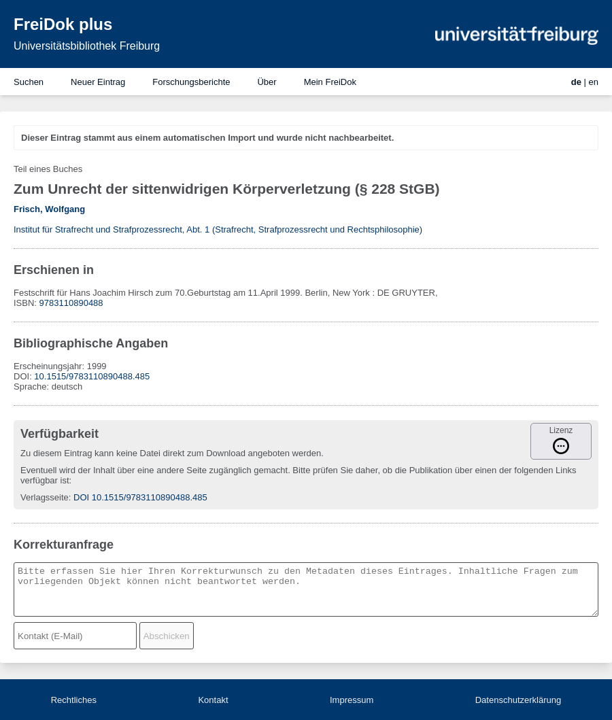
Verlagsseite (44, 497)
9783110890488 (71, 303)
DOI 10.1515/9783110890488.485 (140, 497)
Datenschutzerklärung (518, 700)
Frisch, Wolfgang (49, 209)
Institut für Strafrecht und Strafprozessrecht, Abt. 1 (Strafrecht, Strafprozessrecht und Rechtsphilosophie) (218, 229)
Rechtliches (74, 700)
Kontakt (213, 700)
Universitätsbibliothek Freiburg (87, 46)
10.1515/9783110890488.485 (92, 376)
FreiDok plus (63, 24)
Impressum (351, 700)
